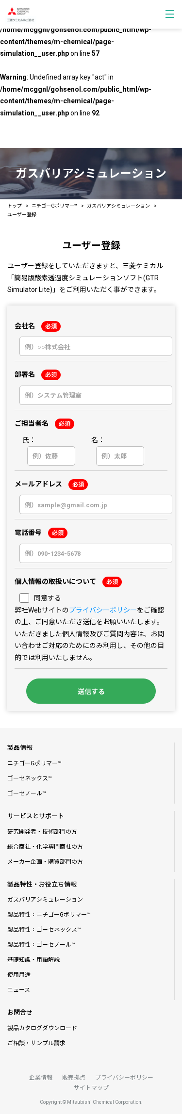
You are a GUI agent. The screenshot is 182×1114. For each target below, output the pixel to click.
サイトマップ (91, 1087)
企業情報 (40, 1077)
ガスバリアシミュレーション (118, 206)
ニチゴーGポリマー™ (54, 206)
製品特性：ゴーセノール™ (41, 944)
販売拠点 (73, 1077)
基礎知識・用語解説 (33, 959)
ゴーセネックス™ (29, 778)
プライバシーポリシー (103, 610)
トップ (14, 206)
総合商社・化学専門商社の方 (45, 846)
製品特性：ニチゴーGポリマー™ (49, 914)
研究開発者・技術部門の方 (42, 831)
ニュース (18, 989)
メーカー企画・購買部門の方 (45, 861)
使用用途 (19, 974)
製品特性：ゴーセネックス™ (44, 929)
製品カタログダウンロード (42, 1028)
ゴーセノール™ (26, 793)
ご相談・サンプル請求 (36, 1043)
